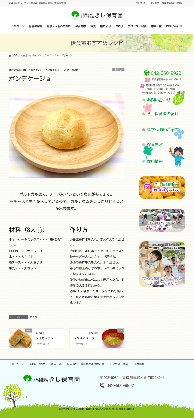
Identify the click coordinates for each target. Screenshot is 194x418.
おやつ (118, 69)
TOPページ (18, 364)
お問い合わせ (37, 364)
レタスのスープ (84, 338)
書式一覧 (56, 364)
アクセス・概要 (119, 364)
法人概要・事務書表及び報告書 (166, 3)
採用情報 (140, 3)
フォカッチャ (44, 338)
